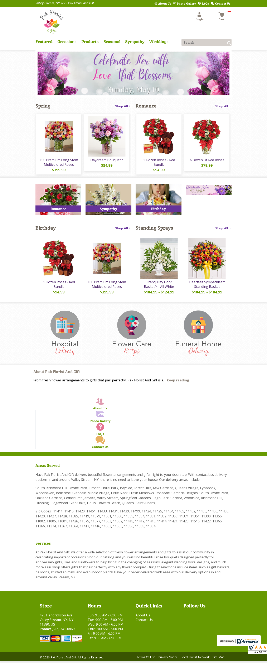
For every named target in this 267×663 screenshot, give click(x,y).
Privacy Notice (168, 659)
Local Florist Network (195, 659)
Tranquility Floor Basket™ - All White (159, 286)
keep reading (178, 382)
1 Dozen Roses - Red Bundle (159, 163)
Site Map (218, 659)
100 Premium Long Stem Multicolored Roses (58, 163)
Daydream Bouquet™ (106, 160)
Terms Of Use (145, 659)
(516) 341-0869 (63, 630)
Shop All (123, 106)
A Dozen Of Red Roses (206, 160)
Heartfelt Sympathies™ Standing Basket (206, 286)
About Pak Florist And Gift (56, 373)
